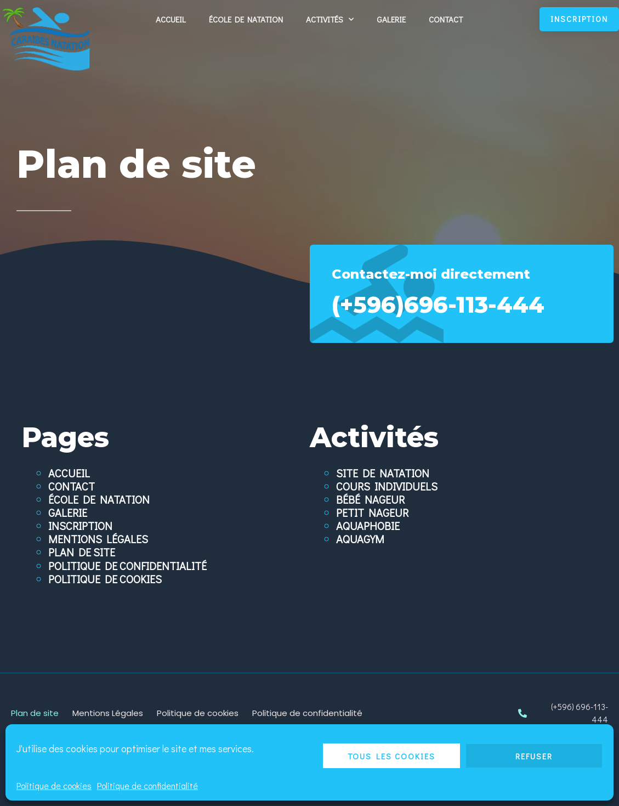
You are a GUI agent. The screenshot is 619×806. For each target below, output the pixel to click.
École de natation (246, 19)
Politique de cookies (54, 785)
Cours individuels (387, 486)
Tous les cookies (391, 756)
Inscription (80, 525)
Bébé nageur (370, 499)
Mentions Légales (98, 539)
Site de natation (382, 473)
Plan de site (81, 552)
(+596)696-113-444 (462, 303)
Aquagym (360, 539)
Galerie (391, 19)
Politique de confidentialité (147, 785)
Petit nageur (372, 512)
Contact (446, 19)
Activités (330, 19)
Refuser (534, 756)
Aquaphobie (368, 525)
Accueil (171, 19)
